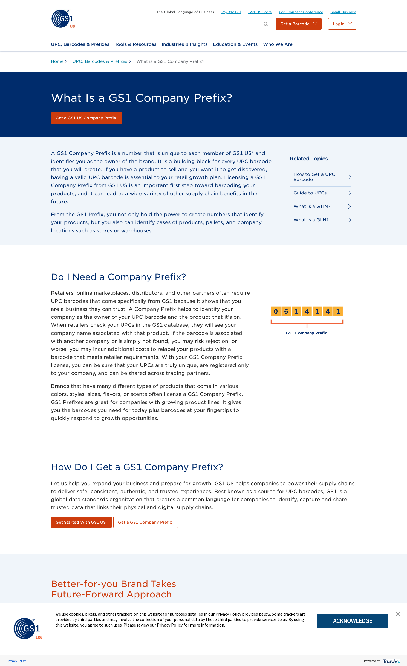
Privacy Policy (16, 661)
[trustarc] (391, 660)
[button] (298, 23)
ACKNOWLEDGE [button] (352, 621)
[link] (63, 18)
